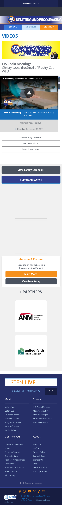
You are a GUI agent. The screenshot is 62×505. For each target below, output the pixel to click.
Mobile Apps (10, 407)
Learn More (31, 274)
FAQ (35, 463)
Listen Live (9, 411)
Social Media (10, 463)
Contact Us (38, 459)
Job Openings (10, 475)
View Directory (31, 281)
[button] (29, 92)
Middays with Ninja (41, 411)
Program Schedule (13, 422)
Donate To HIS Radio (14, 444)
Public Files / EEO (40, 467)
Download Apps (31, 3)
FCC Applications (40, 471)
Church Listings (11, 456)
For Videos (30, 143)
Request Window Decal (15, 459)
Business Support (12, 452)
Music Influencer (12, 426)
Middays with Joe (40, 414)
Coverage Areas (12, 414)
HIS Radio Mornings (41, 407)
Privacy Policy (39, 452)
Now (48, 26)
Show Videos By (30, 149)
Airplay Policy (10, 430)
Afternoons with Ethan (43, 418)
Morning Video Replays (29, 122)
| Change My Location (31, 483)
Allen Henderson (40, 422)
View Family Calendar (31, 170)
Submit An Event (31, 180)
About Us (37, 444)
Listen (22, 382)
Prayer (8, 448)
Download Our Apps (25, 391)
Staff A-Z (37, 448)
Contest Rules (39, 456)
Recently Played (12, 418)
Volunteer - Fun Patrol (14, 467)
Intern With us (11, 471)
